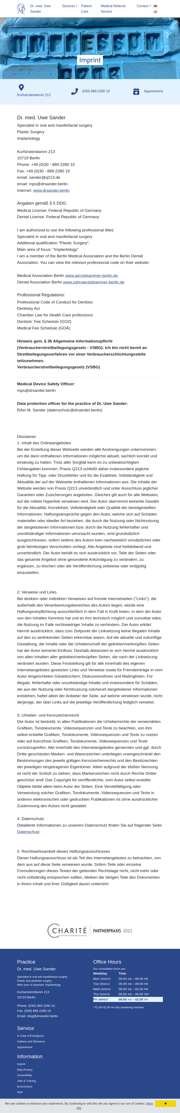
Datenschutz (28, 832)
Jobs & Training (26, 1080)
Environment (24, 1086)
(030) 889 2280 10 (41, 1005)
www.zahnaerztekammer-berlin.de (93, 282)
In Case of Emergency (30, 1035)
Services (68, 6)
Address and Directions (31, 1041)
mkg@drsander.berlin (42, 1016)
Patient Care (86, 8)
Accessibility (24, 1075)
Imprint (21, 1064)
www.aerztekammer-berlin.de (91, 275)
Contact (142, 6)
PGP (20, 1092)
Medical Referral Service (113, 8)
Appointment (24, 1047)
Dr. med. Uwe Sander (40, 8)
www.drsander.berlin (51, 190)
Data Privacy (25, 1069)
